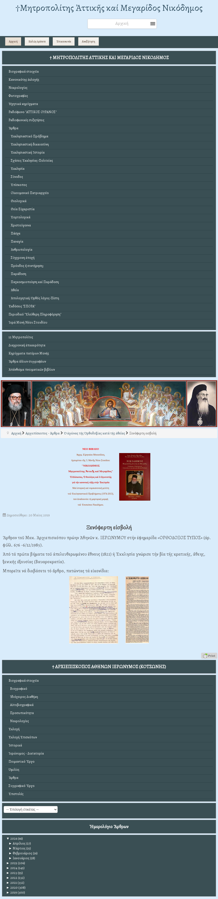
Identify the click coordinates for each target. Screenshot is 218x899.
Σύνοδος (16, 176)
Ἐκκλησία (17, 168)
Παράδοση (17, 274)
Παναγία (16, 241)
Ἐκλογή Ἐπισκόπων (23, 737)
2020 (12, 887)
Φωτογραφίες (18, 95)
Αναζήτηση (88, 41)
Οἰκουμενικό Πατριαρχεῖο (29, 193)
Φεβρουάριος (20, 853)
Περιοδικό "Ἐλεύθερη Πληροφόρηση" (35, 314)
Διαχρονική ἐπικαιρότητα (27, 345)
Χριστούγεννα (20, 225)
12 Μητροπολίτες (21, 337)
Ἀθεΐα (14, 290)
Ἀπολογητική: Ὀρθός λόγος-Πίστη (34, 298)
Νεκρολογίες (18, 87)
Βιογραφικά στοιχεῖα (24, 71)
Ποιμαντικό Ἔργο (22, 761)
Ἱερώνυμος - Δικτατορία (26, 753)
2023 (11, 873)
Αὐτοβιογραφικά (21, 705)
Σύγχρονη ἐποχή (22, 257)
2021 (11, 882)
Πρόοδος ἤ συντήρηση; (26, 265)
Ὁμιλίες (14, 769)
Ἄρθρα (13, 128)
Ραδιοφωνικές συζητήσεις (26, 120)
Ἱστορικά (15, 745)
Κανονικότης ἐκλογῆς (24, 79)
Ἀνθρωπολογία (20, 249)
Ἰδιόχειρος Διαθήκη (23, 696)
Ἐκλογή (14, 729)
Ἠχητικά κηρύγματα (23, 104)
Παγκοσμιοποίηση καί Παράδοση (34, 282)
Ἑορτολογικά (19, 217)
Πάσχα (14, 233)
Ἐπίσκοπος (18, 184)
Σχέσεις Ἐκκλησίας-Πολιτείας (31, 160)
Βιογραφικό (18, 688)
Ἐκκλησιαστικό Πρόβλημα (28, 136)
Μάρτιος (17, 848)
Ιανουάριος (19, 858)
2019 (11, 892)
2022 (11, 877)
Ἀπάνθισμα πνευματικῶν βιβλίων (32, 369)
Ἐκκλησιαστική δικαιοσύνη (29, 144)
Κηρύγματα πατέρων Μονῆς (29, 353)
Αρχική (13, 41)
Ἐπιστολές (16, 794)
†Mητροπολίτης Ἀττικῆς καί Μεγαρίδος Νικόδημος (109, 7)
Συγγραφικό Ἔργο (22, 785)
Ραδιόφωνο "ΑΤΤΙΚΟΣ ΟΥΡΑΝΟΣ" (33, 112)
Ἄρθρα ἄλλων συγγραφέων (27, 361)
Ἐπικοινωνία (63, 41)
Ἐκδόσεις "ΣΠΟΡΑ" (22, 306)
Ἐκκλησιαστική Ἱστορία (27, 152)
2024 (11, 868)
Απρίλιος (17, 843)
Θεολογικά (17, 201)
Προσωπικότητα (21, 713)
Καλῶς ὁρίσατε (37, 41)
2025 (11, 863)
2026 (11, 838)
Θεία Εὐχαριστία (22, 209)
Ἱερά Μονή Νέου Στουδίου (28, 322)
